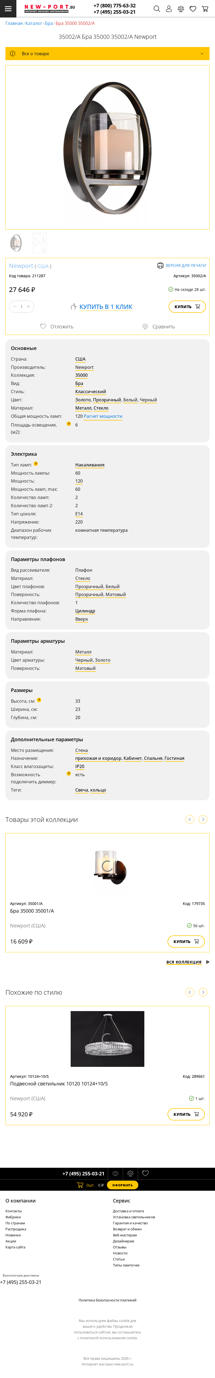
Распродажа (15, 1229)
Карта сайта (15, 1247)
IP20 (79, 766)
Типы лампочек (126, 1265)
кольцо (98, 790)
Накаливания (89, 465)
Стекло (101, 408)
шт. (86, 1185)
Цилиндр (85, 611)
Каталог (33, 23)
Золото (83, 400)
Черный (148, 400)
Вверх (81, 619)
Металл (83, 408)
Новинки (13, 1235)
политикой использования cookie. (109, 1337)
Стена (81, 750)
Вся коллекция (188, 962)
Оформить (122, 1185)
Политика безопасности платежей (107, 1300)
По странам (15, 1223)
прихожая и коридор (98, 758)
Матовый (116, 594)
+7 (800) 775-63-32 (115, 5)
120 (79, 481)
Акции (10, 1241)
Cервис (121, 1200)
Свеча (81, 790)
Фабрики (13, 1216)
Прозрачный (107, 400)
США (43, 266)
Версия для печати (181, 265)
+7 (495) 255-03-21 (115, 12)
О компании (20, 1200)
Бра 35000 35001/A (32, 910)
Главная (14, 23)
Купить (187, 306)
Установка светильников (134, 1216)
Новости (120, 1253)
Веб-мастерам (125, 1235)
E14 (79, 514)
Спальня (153, 758)
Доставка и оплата (128, 1210)
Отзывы (119, 1247)
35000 (81, 375)
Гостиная (174, 758)
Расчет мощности (103, 416)
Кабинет (133, 758)
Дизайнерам (123, 1241)
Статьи (119, 1259)
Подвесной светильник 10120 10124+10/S (59, 1083)
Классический (90, 392)
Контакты (13, 1210)
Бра (49, 23)
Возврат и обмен (127, 1229)
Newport (21, 265)
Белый (130, 400)
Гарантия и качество (130, 1223)
